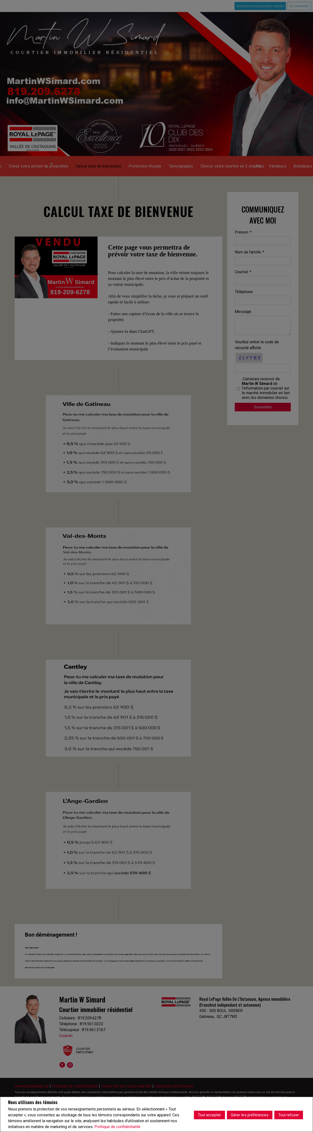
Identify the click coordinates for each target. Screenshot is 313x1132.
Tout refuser (288, 1114)
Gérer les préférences (249, 1114)
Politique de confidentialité (117, 1126)
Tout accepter (209, 1114)
